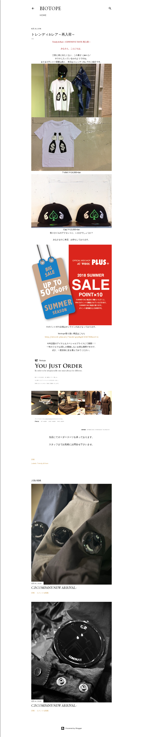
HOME (43, 15)
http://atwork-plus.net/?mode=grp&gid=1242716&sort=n (71, 337)
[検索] (110, 7)
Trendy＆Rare (42, 463)
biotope (50, 8)
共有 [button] (33, 459)
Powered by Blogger (71, 728)
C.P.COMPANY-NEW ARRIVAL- (54, 587)
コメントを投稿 (42, 593)
